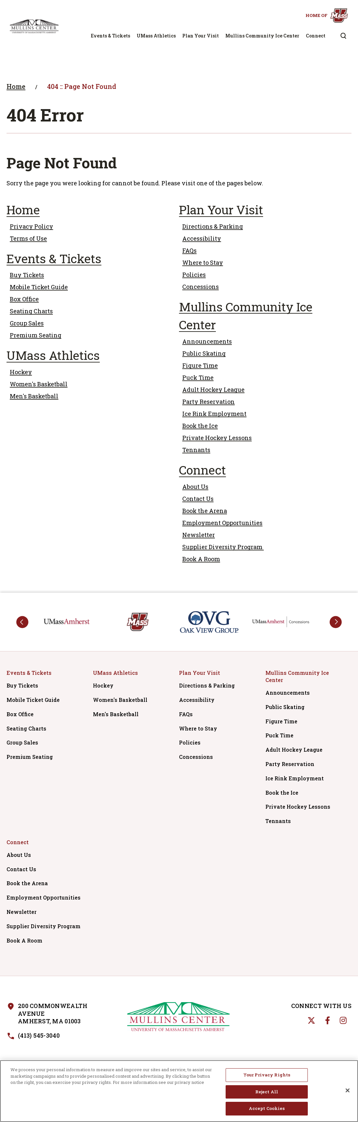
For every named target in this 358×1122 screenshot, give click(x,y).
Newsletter (198, 535)
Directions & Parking (212, 226)
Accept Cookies (267, 1110)
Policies (194, 274)
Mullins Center (34, 26)
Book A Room (201, 559)
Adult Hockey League (213, 389)
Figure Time (200, 365)
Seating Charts (31, 311)
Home (16, 86)
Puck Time (198, 377)
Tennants (196, 450)
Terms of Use (28, 238)
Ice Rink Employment (214, 414)
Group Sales (27, 323)
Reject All (266, 1093)
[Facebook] (327, 1020)
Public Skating (204, 353)
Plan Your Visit (200, 36)
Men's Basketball (34, 396)
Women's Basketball (38, 384)
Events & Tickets (110, 36)
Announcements (207, 341)
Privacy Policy (31, 226)
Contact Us (198, 499)
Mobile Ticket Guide (39, 287)
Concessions (200, 287)
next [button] (336, 622)
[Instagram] (343, 1020)
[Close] (347, 1092)
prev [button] (22, 622)
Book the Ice (200, 426)
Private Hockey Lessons (217, 438)
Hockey (21, 372)
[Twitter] (311, 1020)
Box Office (24, 299)
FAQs (189, 250)
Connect (315, 36)
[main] (179, 323)
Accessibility (201, 238)
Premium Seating (35, 335)
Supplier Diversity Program (223, 547)
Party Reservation (208, 401)
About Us (195, 486)
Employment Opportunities (222, 523)
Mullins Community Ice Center (262, 36)
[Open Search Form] (343, 36)
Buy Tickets (27, 275)
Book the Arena (204, 511)
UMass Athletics (156, 36)
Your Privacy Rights (266, 1076)
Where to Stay (202, 262)
